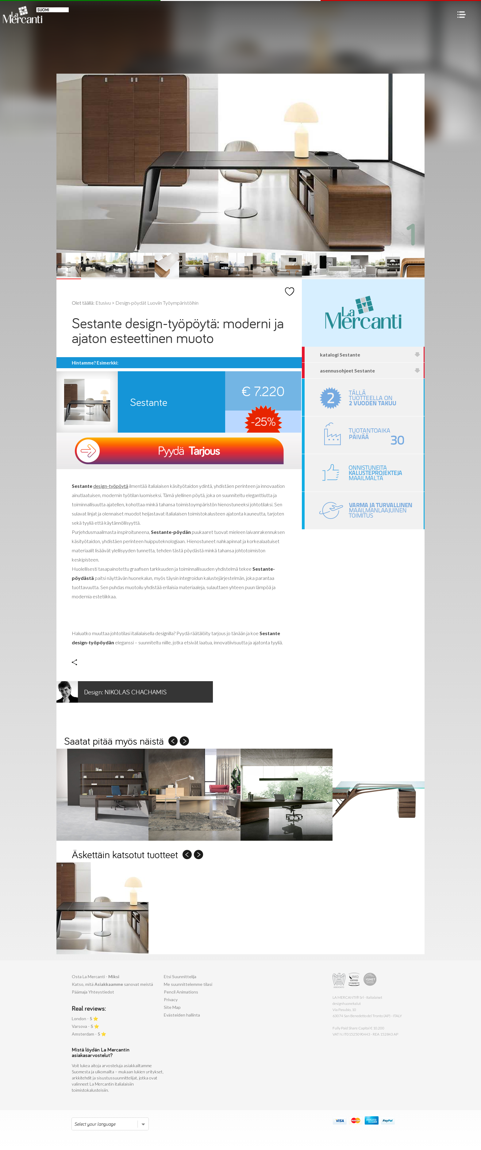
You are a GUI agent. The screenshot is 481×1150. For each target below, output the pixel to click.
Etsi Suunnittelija (180, 976)
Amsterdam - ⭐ (89, 1033)
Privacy (171, 999)
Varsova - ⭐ (85, 1026)
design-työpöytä (110, 486)
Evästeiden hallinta (182, 1014)
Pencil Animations (181, 991)
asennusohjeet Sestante (370, 370)
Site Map (172, 1007)
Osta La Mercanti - (95, 976)
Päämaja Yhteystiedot (93, 991)
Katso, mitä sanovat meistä (112, 984)
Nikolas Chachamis (111, 692)
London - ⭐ (85, 1018)
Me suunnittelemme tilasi (188, 984)
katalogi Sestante (370, 354)
